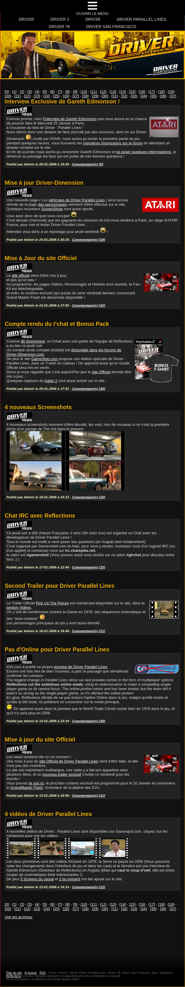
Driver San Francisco (111, 26)
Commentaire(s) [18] (88, 239)
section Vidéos (18, 607)
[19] (171, 91)
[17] (152, 91)
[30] (105, 96)
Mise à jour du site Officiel (40, 739)
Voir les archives (18, 917)
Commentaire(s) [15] (88, 567)
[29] (95, 96)
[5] (45, 91)
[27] (76, 96)
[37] (173, 96)
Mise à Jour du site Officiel (41, 258)
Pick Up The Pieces (52, 603)
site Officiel (101, 372)
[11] (93, 91)
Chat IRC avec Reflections (40, 515)
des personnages (52, 204)
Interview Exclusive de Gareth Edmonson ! (62, 101)
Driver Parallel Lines (141, 19)
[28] (85, 96)
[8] (67, 91)
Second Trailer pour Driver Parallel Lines (59, 585)
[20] (8, 96)
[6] (52, 91)
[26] (66, 96)
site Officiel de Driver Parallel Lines (68, 761)
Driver (26, 19)
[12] (103, 91)
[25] (56, 96)
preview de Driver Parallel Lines (80, 667)
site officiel (20, 275)
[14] (122, 91)
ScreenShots (52, 209)
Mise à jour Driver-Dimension (44, 182)
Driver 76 (59, 26)
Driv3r (92, 19)
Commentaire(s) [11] (88, 631)
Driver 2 (59, 19)
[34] (144, 96)
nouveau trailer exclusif (62, 774)
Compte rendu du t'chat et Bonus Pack (57, 324)
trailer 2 (51, 380)
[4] (37, 91)
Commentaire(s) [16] (88, 497)
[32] (124, 96)
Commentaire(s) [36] (88, 721)
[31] (114, 96)
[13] (113, 91)
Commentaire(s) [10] (88, 305)
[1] (14, 91)
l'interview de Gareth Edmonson (70, 119)
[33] (134, 96)
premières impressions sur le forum (112, 143)
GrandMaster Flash (27, 787)
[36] (163, 96)
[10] (84, 91)
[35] (153, 96)
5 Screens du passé (37, 879)
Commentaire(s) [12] (88, 795)
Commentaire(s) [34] (88, 388)
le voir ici (36, 783)
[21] (17, 96)
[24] (46, 96)
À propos (31, 972)
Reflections (13, 976)
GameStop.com (44, 359)
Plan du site (14, 972)
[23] (37, 96)
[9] (75, 91)
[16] (142, 91)
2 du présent (69, 879)
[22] (27, 96)
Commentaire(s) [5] (87, 164)
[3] (29, 91)
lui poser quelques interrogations (143, 152)
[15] (132, 91)
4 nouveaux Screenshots (38, 407)
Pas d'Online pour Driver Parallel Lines (57, 649)
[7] (60, 91)
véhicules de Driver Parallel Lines (77, 200)
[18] (161, 91)
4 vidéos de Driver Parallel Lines (48, 814)
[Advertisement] (92, 939)
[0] (7, 91)
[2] (22, 91)
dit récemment (33, 341)
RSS (42, 972)
